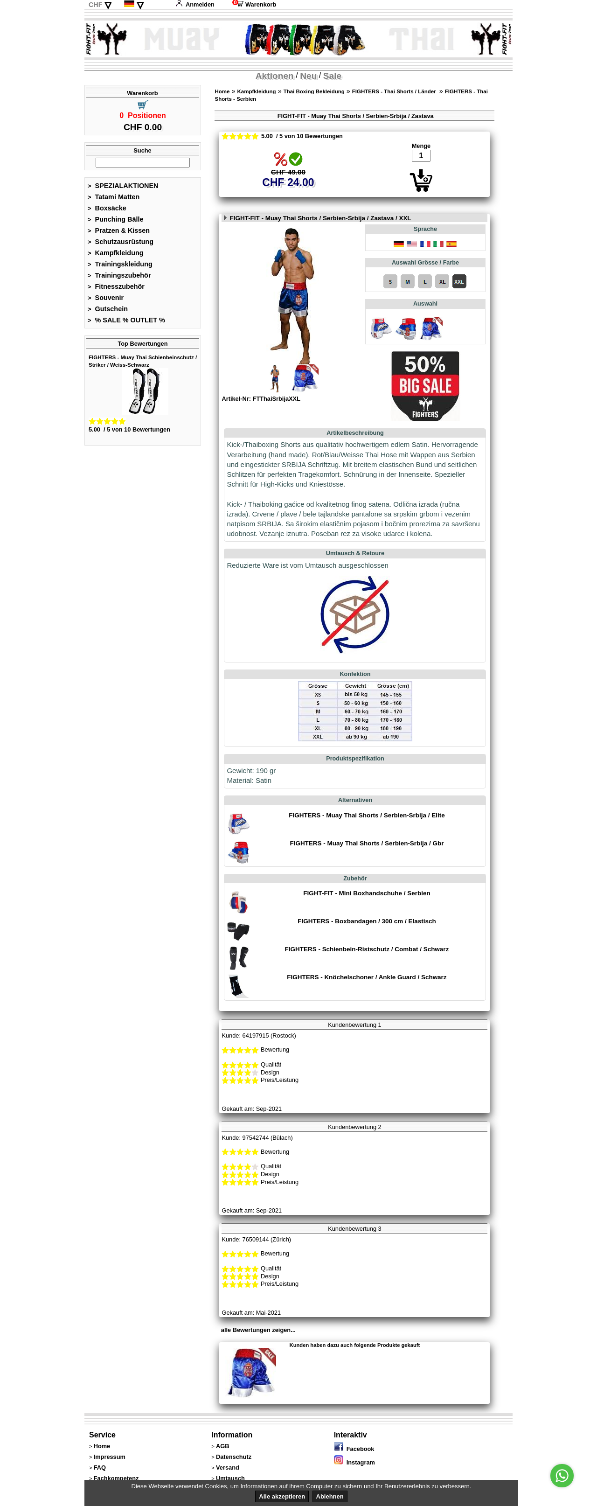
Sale (332, 76)
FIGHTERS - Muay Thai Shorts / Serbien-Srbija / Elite (367, 815)
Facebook (354, 1448)
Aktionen (275, 76)
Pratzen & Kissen (119, 230)
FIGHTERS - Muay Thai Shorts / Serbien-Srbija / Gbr (367, 843)
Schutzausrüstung (120, 241)
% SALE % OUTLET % (126, 320)
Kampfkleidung (116, 253)
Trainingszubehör (119, 275)
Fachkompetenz (116, 1478)
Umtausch (230, 1478)
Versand (227, 1467)
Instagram (354, 1462)
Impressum (109, 1456)
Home (222, 91)
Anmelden (195, 4)
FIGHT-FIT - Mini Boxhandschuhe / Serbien (366, 893)
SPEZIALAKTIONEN (123, 185)
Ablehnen (330, 1496)
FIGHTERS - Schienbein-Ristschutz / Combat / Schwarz (367, 949)
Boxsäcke (107, 208)
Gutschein (108, 309)
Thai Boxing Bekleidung (314, 91)
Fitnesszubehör (116, 286)
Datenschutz (233, 1456)
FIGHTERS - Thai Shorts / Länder (394, 91)
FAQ (100, 1467)
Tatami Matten (113, 197)
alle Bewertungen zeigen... (258, 1329)
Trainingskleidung (120, 264)
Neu (308, 76)
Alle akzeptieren (282, 1496)
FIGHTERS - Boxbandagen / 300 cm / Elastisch (367, 921)
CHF (96, 4)
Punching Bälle (116, 219)
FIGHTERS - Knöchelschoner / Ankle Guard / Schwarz (366, 977)
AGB (222, 1446)
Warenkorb (254, 4)
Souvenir (106, 297)
